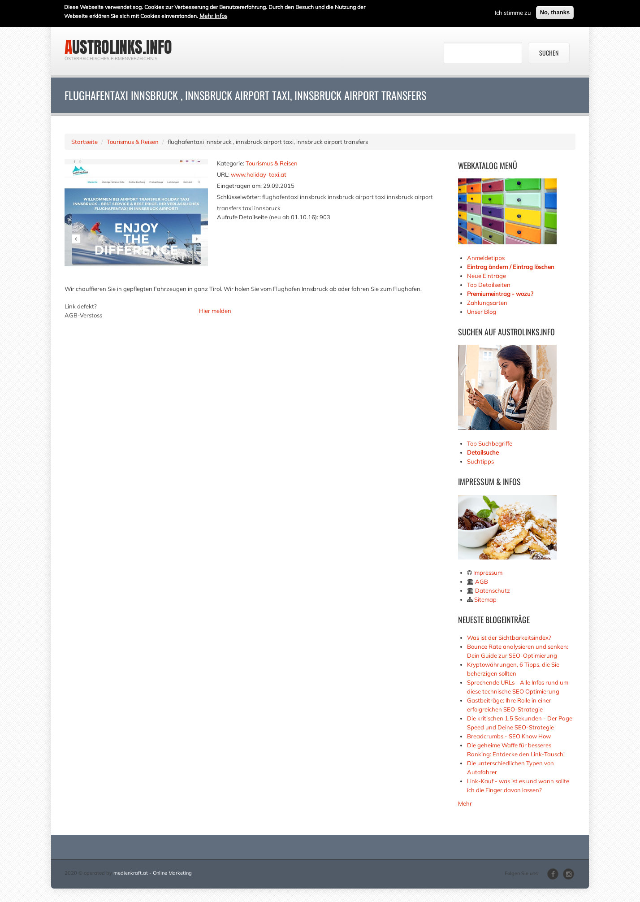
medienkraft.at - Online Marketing (152, 873)
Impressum (487, 572)
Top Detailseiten (488, 284)
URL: (223, 174)
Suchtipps (480, 461)
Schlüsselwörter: (239, 196)
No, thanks (555, 11)
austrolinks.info (118, 47)
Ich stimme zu (513, 11)
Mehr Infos (213, 14)
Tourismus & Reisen (133, 141)
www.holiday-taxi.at (258, 174)
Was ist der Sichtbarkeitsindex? (509, 637)
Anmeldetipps (486, 257)
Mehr (465, 803)
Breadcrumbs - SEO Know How (509, 736)
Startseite (84, 141)
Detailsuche (483, 452)
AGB (481, 581)
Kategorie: (230, 163)
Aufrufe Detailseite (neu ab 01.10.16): (267, 217)
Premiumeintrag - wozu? (500, 293)
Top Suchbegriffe (489, 443)
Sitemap (485, 599)
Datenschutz (492, 590)
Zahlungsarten (487, 302)
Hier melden (215, 310)
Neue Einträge (486, 275)
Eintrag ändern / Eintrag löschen (510, 266)
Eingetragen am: (239, 185)
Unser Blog (482, 311)
